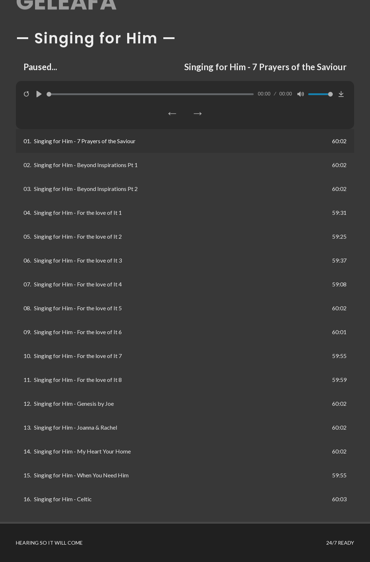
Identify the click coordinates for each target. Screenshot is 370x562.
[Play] (39, 94)
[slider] (150, 94)
